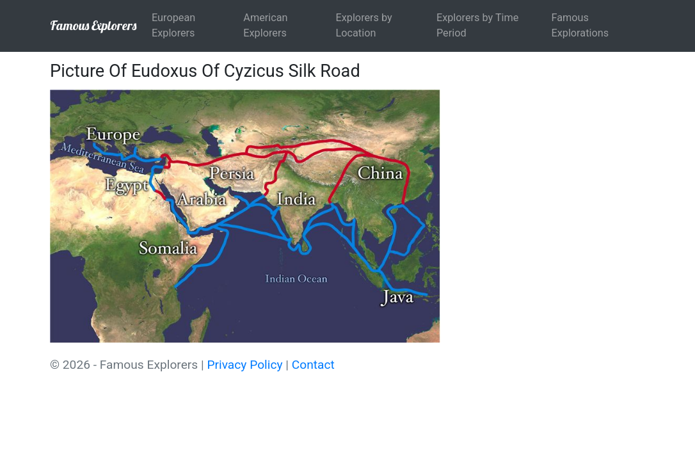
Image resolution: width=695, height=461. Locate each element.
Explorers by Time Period (477, 25)
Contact (313, 364)
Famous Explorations (580, 25)
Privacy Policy (244, 364)
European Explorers (173, 25)
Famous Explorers (93, 25)
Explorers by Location (364, 25)
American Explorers (265, 25)
